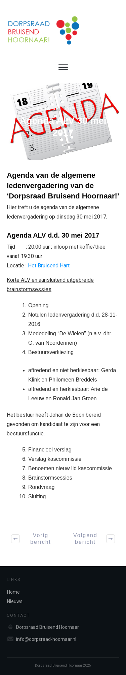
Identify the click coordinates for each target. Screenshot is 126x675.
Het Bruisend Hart (49, 265)
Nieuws (15, 601)
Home (13, 592)
